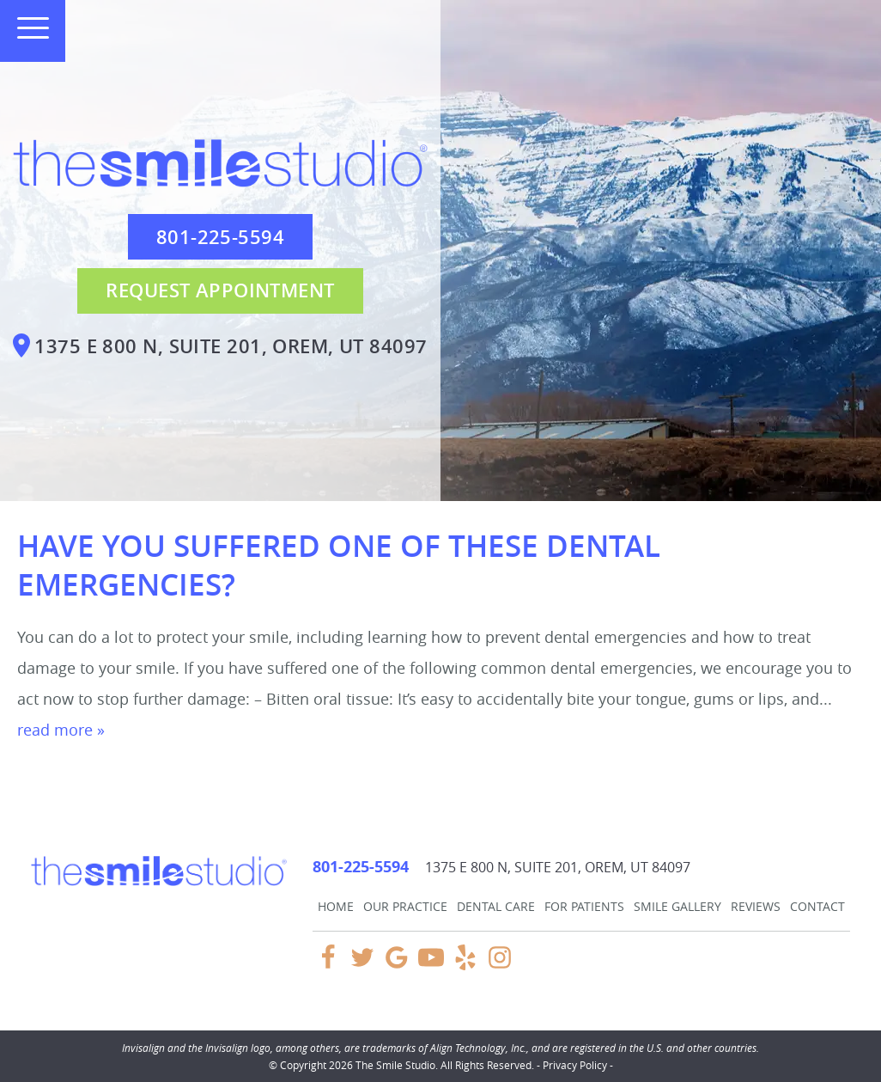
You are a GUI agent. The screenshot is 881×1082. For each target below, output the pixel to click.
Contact (817, 906)
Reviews (756, 906)
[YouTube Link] (431, 965)
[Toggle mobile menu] (26, 28)
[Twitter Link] (362, 965)
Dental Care (496, 906)
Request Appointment (220, 290)
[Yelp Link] (465, 965)
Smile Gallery (677, 906)
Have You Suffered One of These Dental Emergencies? (338, 565)
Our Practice (405, 906)
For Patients (584, 906)
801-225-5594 (220, 237)
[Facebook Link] (328, 965)
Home (336, 906)
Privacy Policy (575, 1065)
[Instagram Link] (500, 965)
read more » (61, 729)
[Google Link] (397, 965)
